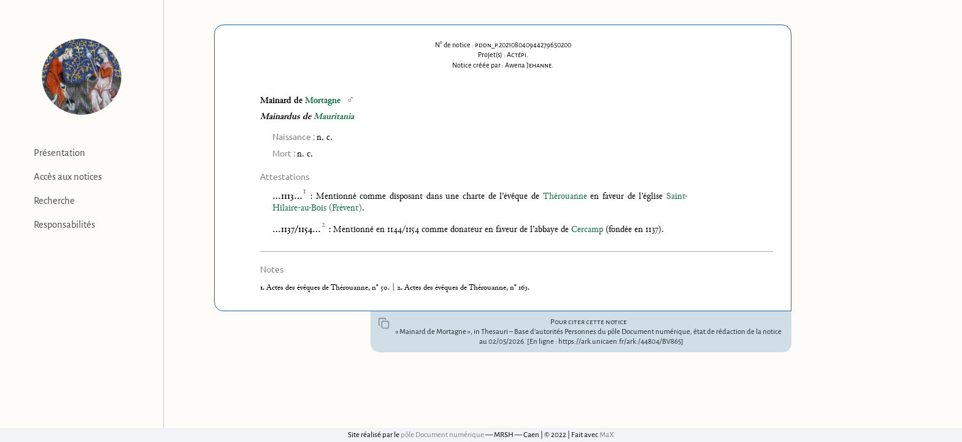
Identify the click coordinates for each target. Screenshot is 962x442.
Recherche (54, 201)
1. (263, 288)
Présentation (59, 153)
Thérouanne (565, 197)
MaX (606, 435)
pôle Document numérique (442, 435)
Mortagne (323, 101)
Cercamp (587, 230)
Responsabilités (64, 225)
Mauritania (334, 117)
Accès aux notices (68, 177)
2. (400, 288)
